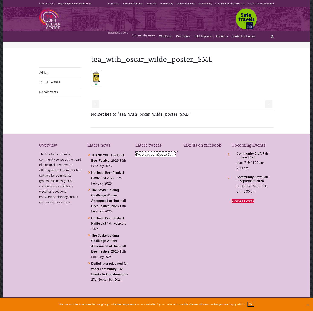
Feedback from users (133, 3)
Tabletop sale (203, 36)
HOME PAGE (114, 3)
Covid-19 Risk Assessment (261, 3)
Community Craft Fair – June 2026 (252, 155)
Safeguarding (166, 3)
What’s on (165, 35)
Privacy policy (205, 3)
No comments (48, 92)
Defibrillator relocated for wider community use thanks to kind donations (109, 268)
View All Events (243, 201)
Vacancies (151, 3)
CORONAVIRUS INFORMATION (230, 3)
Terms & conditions (186, 3)
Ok (250, 304)
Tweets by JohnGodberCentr (155, 154)
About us (222, 36)
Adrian (43, 72)
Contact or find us (243, 36)
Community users (143, 33)
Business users (118, 30)
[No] (308, 305)
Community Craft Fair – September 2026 (252, 179)
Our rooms (183, 36)
